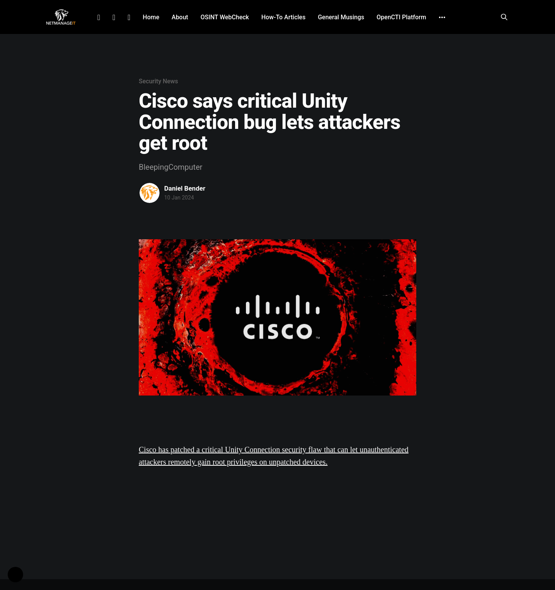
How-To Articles (283, 17)
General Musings (341, 17)
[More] (442, 17)
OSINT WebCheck (224, 17)
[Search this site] (504, 17)
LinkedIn (98, 17)
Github (129, 17)
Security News (158, 81)
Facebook (114, 17)
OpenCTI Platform (401, 17)
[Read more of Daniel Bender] (149, 193)
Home (151, 17)
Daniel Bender (184, 188)
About (180, 17)
